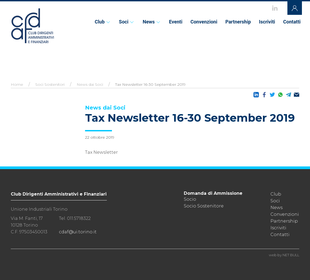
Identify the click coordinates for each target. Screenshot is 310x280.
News (152, 22)
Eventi (175, 22)
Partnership (238, 22)
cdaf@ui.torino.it (78, 231)
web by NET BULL (284, 255)
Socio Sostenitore (204, 206)
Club (103, 22)
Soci (127, 22)
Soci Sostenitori (50, 84)
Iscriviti (267, 22)
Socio (190, 199)
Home (17, 84)
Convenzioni (204, 22)
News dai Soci (90, 84)
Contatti (292, 22)
